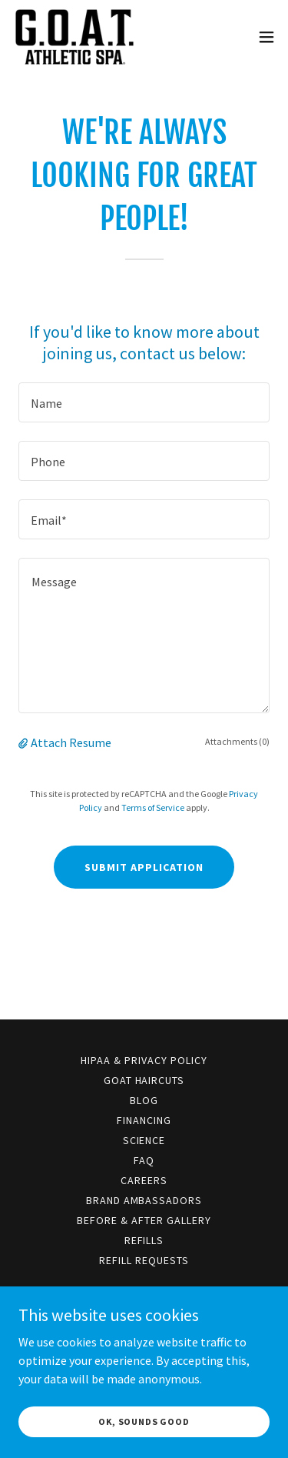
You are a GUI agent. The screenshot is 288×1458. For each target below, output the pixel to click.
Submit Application (144, 867)
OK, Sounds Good (144, 1421)
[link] (74, 37)
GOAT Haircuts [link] (144, 1080)
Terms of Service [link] (152, 807)
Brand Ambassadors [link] (144, 1200)
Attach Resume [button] (71, 742)
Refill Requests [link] (144, 1260)
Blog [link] (144, 1100)
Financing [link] (144, 1120)
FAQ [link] (144, 1160)
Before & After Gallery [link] (144, 1220)
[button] (266, 37)
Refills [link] (144, 1240)
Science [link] (144, 1140)
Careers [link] (144, 1180)
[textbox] (144, 402)
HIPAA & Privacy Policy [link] (144, 1060)
